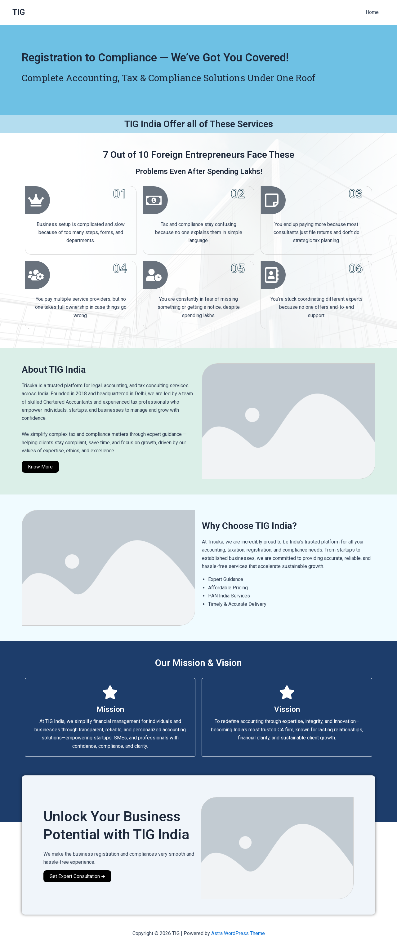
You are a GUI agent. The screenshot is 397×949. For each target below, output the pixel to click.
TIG (18, 12)
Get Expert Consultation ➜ (78, 876)
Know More (40, 467)
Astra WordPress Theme (238, 933)
